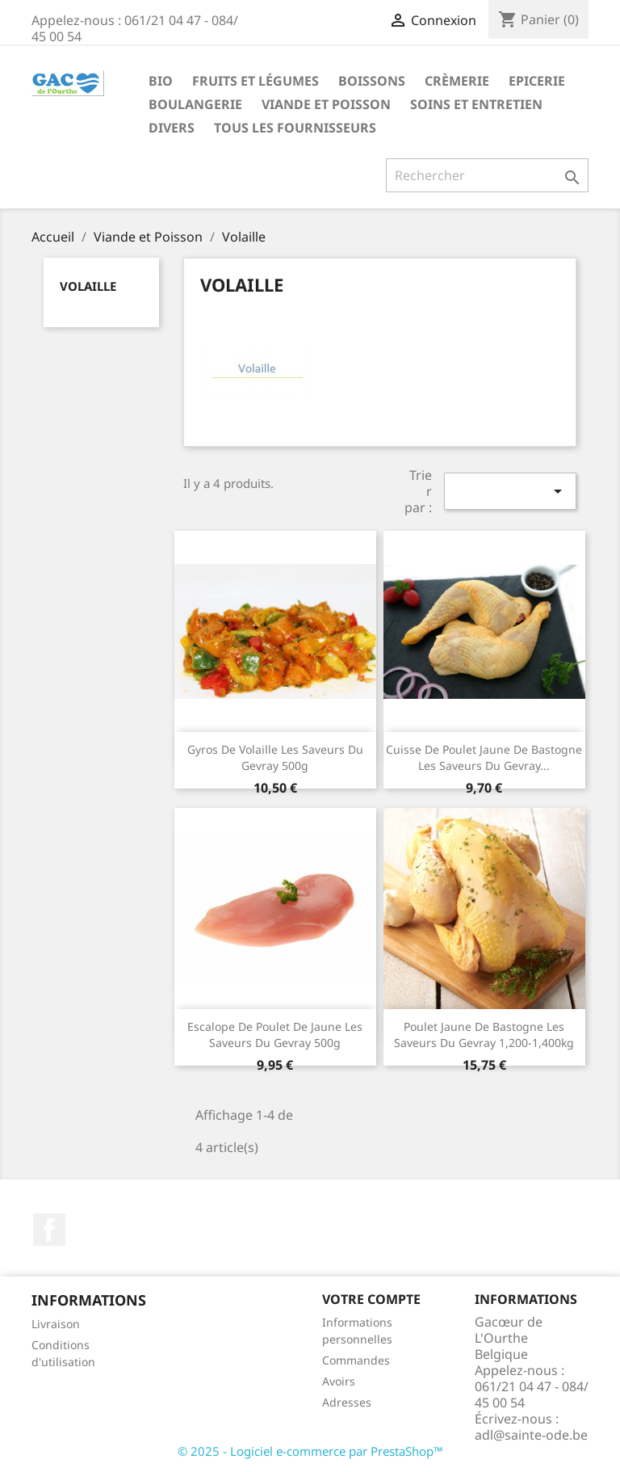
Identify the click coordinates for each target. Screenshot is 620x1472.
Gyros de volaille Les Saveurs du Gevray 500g (275, 757)
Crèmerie (457, 81)
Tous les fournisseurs (295, 128)
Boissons (371, 81)
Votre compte (371, 1299)
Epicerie (537, 81)
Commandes (356, 1360)
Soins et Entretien (476, 104)
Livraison (55, 1323)
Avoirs (338, 1381)
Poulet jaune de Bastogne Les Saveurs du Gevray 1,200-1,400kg (484, 1034)
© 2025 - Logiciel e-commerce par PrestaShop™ (310, 1451)
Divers (172, 128)
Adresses (346, 1402)
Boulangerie (195, 104)
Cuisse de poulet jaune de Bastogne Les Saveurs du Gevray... (484, 757)
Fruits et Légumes (255, 81)
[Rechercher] (487, 175)
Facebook (49, 1229)
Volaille (88, 286)
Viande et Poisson (326, 104)
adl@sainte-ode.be (531, 1435)
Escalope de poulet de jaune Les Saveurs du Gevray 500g (274, 1034)
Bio (161, 81)
